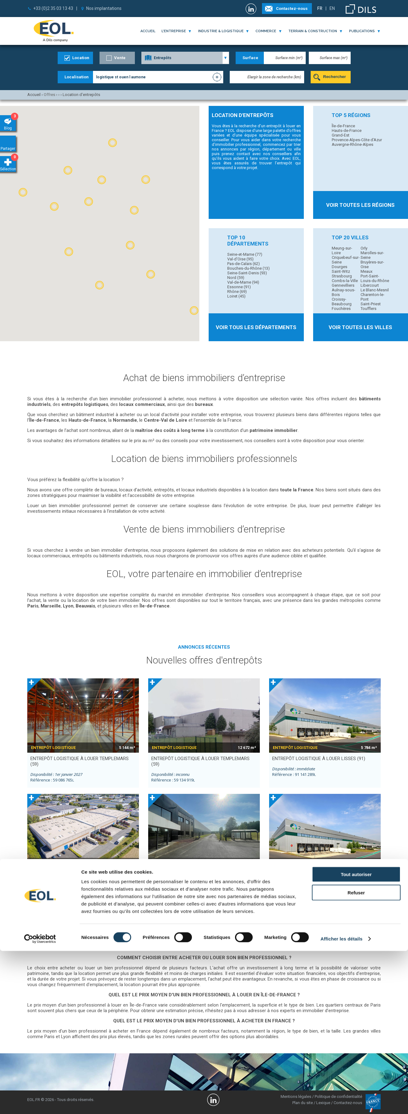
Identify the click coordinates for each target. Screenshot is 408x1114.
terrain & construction (312, 31)
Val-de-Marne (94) (243, 282)
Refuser (356, 1055)
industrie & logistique (221, 31)
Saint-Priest (371, 304)
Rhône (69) (237, 291)
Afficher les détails (341, 1101)
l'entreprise (174, 31)
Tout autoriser (356, 1037)
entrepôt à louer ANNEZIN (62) (187, 874)
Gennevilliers (343, 285)
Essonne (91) (239, 287)
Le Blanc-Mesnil (375, 290)
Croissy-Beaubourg (342, 301)
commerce (265, 31)
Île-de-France (343, 126)
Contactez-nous (292, 8)
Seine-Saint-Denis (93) (247, 273)
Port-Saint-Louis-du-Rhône (375, 278)
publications (362, 31)
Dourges (339, 266)
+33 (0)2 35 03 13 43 (53, 8)
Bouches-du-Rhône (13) (248, 268)
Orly (364, 248)
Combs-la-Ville (345, 280)
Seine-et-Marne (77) (244, 254)
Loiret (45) (236, 296)
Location (80, 57)
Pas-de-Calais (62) (243, 263)
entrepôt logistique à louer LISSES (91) (318, 758)
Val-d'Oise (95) (240, 259)
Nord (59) (235, 277)
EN (332, 8)
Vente (120, 57)
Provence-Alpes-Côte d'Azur (357, 139)
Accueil (147, 31)
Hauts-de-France (346, 130)
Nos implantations (104, 8)
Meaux (366, 271)
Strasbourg (342, 276)
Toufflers (368, 308)
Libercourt (370, 285)
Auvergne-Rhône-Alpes (352, 144)
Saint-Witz (341, 271)
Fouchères (341, 308)
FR (319, 8)
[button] (101, 180)
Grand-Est (340, 135)
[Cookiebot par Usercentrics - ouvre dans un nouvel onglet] (40, 1102)
